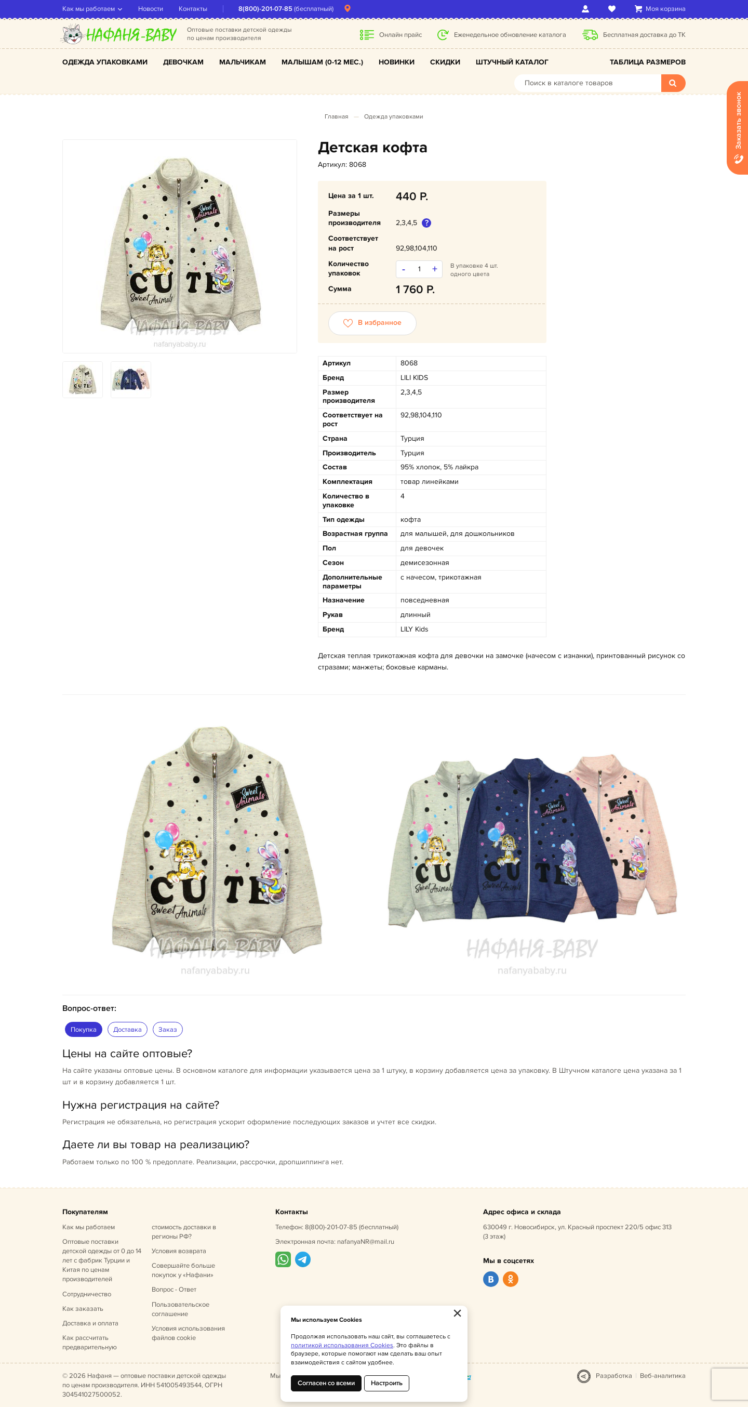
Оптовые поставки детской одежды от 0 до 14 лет (101, 1261)
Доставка (127, 1029)
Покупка (84, 1029)
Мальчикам (242, 62)
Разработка (614, 1376)
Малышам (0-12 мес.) (322, 62)
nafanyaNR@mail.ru (365, 1242)
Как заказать (82, 1309)
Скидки (445, 62)
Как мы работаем (88, 9)
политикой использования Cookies (342, 1345)
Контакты (193, 9)
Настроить (387, 1383)
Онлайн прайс (400, 35)
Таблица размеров (648, 62)
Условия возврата (179, 1251)
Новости (150, 9)
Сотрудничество (86, 1294)
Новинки (397, 62)
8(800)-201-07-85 (265, 9)
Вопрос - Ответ (174, 1289)
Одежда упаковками (105, 62)
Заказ (167, 1029)
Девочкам (183, 62)
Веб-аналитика (663, 1376)
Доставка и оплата (90, 1323)
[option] (180, 246)
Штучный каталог (512, 62)
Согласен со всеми (326, 1383)
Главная (337, 117)
